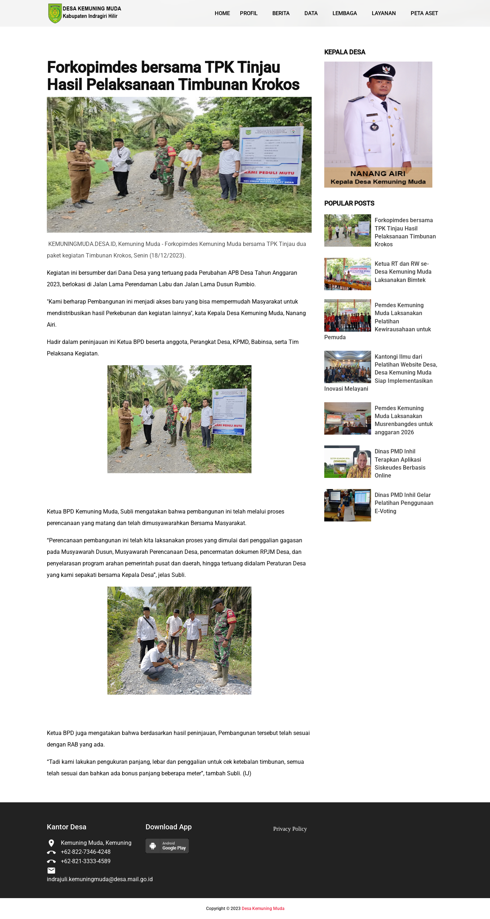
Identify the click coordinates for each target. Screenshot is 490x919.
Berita (281, 13)
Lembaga (345, 13)
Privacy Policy (290, 829)
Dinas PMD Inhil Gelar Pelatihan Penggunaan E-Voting (404, 503)
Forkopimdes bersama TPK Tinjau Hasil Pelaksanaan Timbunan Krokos (173, 76)
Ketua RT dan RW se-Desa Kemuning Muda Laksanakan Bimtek (403, 271)
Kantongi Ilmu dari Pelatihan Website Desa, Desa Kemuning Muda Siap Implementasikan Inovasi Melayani (380, 373)
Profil (249, 13)
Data (311, 13)
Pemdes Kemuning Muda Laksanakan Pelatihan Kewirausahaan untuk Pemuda (377, 321)
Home (222, 13)
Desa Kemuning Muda (263, 908)
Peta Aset (424, 13)
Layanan (384, 13)
